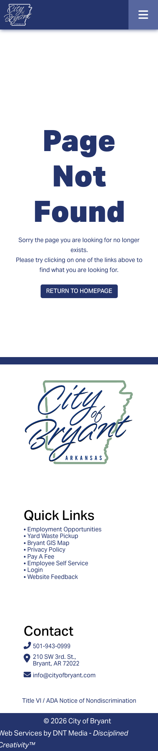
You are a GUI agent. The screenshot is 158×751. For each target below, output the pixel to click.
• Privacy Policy (44, 549)
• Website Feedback (51, 577)
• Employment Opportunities (63, 529)
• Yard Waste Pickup (51, 536)
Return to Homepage (79, 291)
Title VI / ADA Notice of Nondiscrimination (79, 701)
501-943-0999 (52, 646)
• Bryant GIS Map (46, 543)
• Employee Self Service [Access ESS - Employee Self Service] (56, 563)
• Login (33, 570)
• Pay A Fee (39, 556)
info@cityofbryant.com (64, 675)
